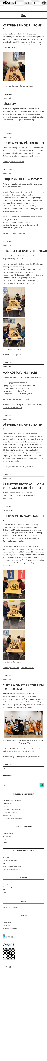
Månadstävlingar (8, 815)
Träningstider (7, 884)
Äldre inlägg (7, 775)
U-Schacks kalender (9, 890)
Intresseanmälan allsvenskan (12, 818)
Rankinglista (7, 922)
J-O (4, 769)
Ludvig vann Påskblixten (23, 143)
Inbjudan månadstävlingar (12, 407)
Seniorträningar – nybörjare (12, 801)
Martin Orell (7, 98)
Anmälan (22, 233)
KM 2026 (6, 233)
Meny (23, 15)
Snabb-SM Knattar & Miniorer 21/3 (14, 810)
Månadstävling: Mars (20, 372)
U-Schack (6, 857)
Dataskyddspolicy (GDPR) (11, 928)
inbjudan (27, 222)
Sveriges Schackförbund (10, 860)
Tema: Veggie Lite (9, 967)
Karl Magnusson (8, 510)
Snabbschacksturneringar (25, 251)
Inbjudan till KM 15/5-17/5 (22, 179)
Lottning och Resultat (10, 86)
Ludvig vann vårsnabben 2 (23, 518)
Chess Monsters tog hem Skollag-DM (23, 687)
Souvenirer (6, 925)
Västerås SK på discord (10, 908)
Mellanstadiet (34, 757)
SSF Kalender (7, 893)
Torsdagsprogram (26, 86)
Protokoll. (11, 498)
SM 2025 (5, 842)
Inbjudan (14, 233)
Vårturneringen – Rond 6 (22, 27)
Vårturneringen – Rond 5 (22, 427)
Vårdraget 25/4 (7, 804)
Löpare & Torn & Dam (33, 405)
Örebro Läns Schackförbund (12, 866)
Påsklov (9, 104)
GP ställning (14, 667)
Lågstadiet (23, 757)
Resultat (6, 161)
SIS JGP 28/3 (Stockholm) (10, 813)
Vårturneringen (8, 833)
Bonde (12, 405)
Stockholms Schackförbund (11, 869)
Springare (19, 405)
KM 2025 (5, 839)
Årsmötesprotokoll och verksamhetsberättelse (23, 486)
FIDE (4, 863)
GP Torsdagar (7, 836)
